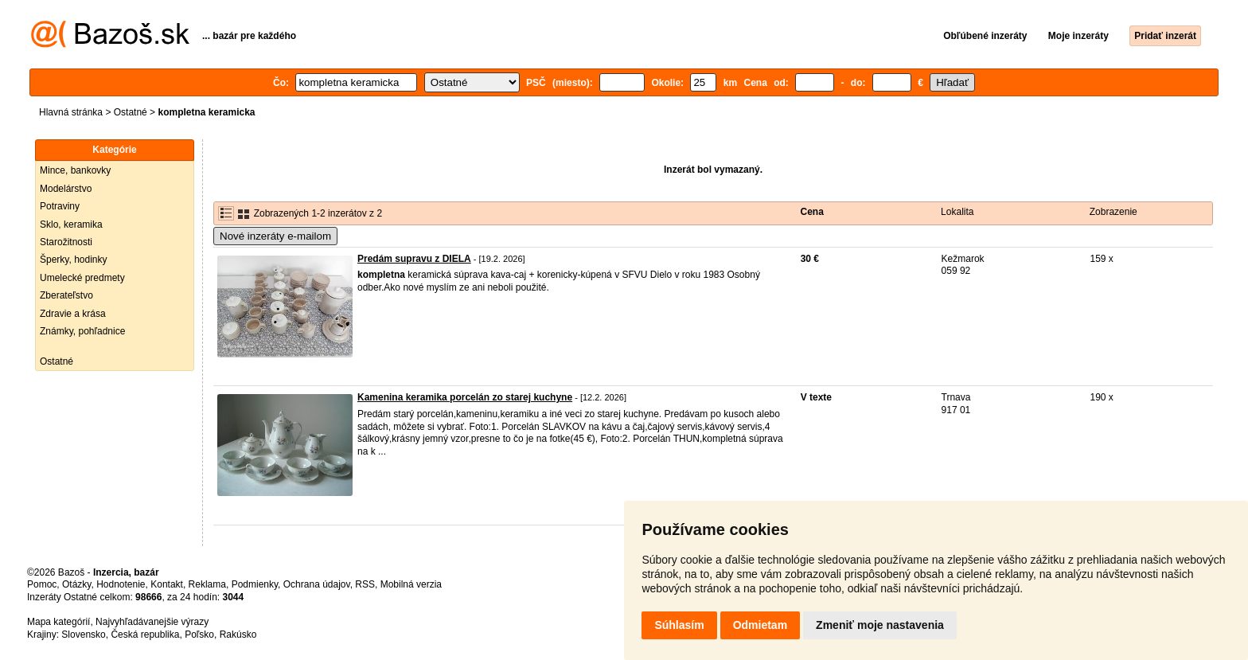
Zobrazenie (1113, 211)
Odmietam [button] (760, 625)
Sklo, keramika (71, 224)
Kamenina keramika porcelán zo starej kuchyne (464, 397)
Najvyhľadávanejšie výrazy (152, 621)
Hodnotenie (120, 584)
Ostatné (130, 112)
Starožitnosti (66, 242)
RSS (365, 584)
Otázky (76, 584)
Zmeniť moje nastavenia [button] (880, 625)
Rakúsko (238, 634)
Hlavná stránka (71, 112)
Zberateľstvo (66, 295)
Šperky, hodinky (73, 259)
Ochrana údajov (316, 584)
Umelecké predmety (82, 277)
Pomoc (42, 584)
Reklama (207, 584)
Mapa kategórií (58, 621)
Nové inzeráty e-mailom (275, 236)
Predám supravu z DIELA (414, 258)
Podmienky (255, 584)
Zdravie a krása (73, 313)
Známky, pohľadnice (82, 331)
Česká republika (145, 634)
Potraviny (60, 206)
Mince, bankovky (75, 170)
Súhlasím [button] (679, 625)
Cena (812, 211)
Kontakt (166, 584)
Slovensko (83, 634)
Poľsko (199, 634)
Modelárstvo (66, 188)
